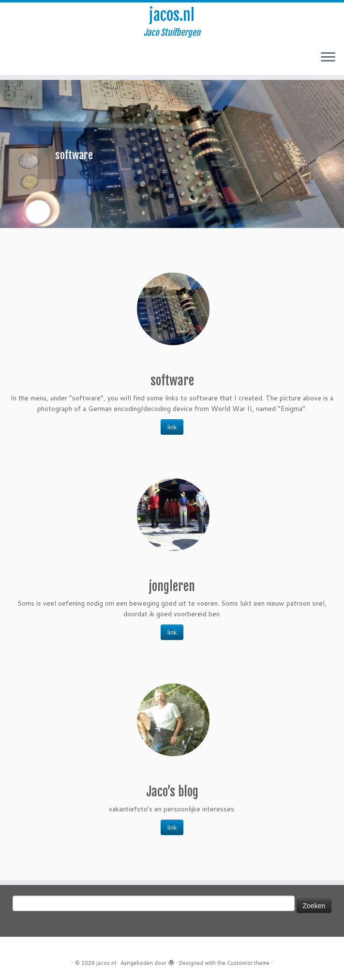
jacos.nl (172, 15)
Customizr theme (248, 963)
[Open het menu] (328, 57)
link (172, 427)
